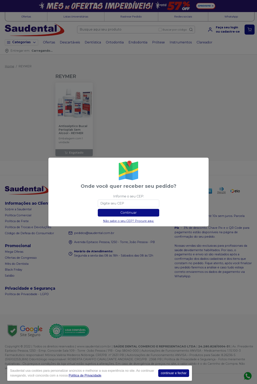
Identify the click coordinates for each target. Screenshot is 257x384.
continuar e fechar (174, 373)
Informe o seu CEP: (128, 196)
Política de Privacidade (85, 375)
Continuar (128, 213)
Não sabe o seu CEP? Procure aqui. (128, 221)
